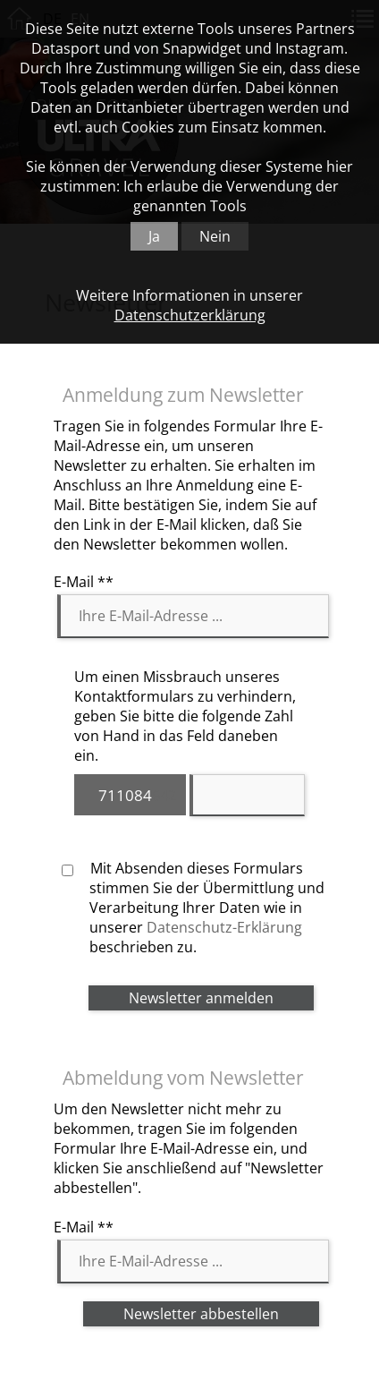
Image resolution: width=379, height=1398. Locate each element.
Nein (215, 236)
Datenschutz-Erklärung (224, 927)
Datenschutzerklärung (189, 315)
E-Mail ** (84, 582)
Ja (154, 236)
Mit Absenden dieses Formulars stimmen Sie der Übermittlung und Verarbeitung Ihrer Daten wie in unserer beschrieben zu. (193, 907)
